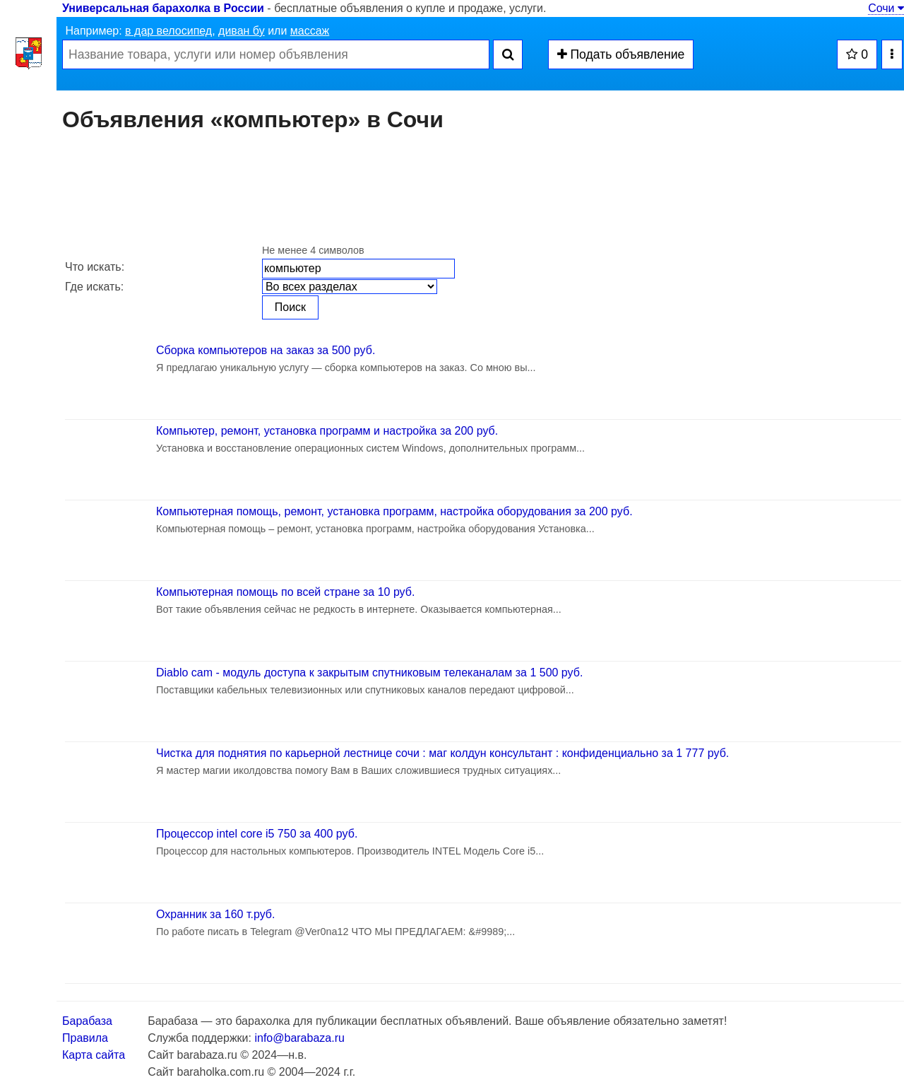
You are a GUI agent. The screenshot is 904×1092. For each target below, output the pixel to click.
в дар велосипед (168, 31)
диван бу (241, 31)
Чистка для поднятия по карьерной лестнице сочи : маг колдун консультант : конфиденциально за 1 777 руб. (442, 753)
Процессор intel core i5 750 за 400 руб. (256, 834)
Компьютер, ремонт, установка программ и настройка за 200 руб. (327, 431)
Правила (85, 1038)
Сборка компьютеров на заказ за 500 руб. (265, 350)
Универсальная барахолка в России (163, 8)
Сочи (886, 8)
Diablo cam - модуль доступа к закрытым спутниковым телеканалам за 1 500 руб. (369, 673)
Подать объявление (621, 54)
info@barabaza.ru (299, 1038)
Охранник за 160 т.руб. (215, 914)
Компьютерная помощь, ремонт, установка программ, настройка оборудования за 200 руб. (394, 511)
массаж (310, 31)
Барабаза (87, 1021)
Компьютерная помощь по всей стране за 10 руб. (285, 592)
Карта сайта (93, 1055)
